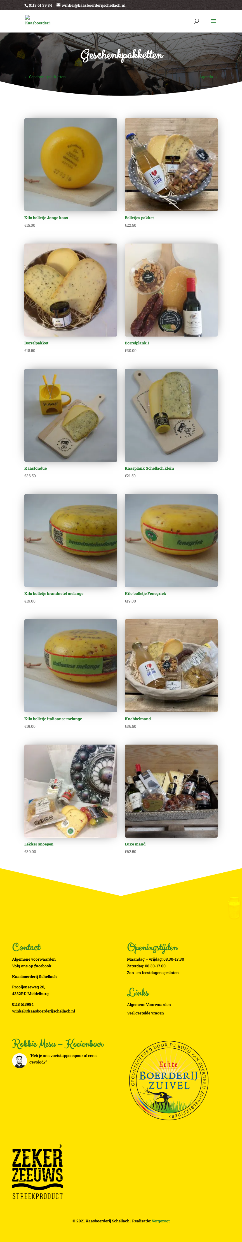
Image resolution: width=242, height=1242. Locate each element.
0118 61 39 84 (40, 5)
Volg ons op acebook (31, 965)
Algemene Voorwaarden (149, 1004)
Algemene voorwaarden (34, 959)
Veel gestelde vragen (145, 1013)
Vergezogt (161, 1221)
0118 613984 (23, 1004)
